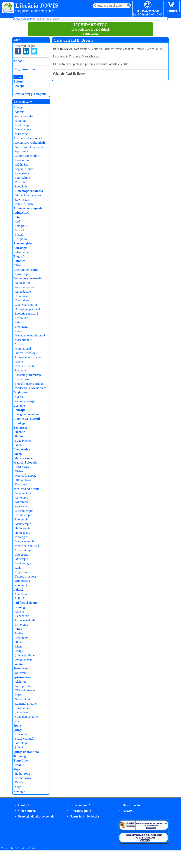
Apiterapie (21, 497)
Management (23, 129)
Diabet (19, 471)
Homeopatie (22, 532)
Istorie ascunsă (23, 458)
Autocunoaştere (24, 287)
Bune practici (23, 440)
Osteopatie (21, 554)
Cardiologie (22, 467)
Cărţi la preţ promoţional (30, 94)
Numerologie (23, 699)
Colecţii (18, 86)
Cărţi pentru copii (25, 269)
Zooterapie (21, 585)
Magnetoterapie (24, 541)
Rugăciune (21, 572)
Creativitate (22, 300)
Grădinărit (21, 164)
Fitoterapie (21, 519)
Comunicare (22, 296)
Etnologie (19, 423)
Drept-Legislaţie (24, 401)
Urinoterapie (23, 580)
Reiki (18, 567)
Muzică (19, 230)
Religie (18, 629)
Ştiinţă (17, 730)
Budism (20, 633)
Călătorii (19, 265)
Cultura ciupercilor (27, 155)
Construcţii (21, 274)
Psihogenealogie (25, 620)
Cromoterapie (23, 515)
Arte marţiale (22, 243)
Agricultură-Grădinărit (29, 142)
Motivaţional (23, 348)
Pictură (19, 234)
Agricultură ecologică (27, 138)
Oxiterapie (21, 559)
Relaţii (19, 362)
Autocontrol (22, 283)
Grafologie (21, 743)
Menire (19, 344)
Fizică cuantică (24, 738)
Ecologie (19, 405)
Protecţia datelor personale (36, 816)
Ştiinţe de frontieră (26, 752)
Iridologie (21, 537)
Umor (17, 765)
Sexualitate (20, 668)
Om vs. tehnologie (26, 353)
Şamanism (21, 712)
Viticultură (21, 182)
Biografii (19, 256)
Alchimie (20, 681)
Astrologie (20, 248)
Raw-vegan (22, 199)
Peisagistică (22, 173)
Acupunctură (23, 493)
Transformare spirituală (29, 383)
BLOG (17, 61)
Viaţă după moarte (26, 716)
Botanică (19, 261)
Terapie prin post (25, 576)
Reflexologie (23, 563)
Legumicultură (24, 169)
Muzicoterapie (24, 550)
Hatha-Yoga (22, 773)
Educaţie (19, 410)
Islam (18, 646)
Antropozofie (23, 686)
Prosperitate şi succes (28, 357)
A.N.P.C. (128, 811)
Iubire (18, 331)
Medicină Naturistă (26, 489)
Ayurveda (21, 506)
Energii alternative (26, 414)
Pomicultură (22, 177)
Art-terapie (22, 502)
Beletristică (21, 252)
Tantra (19, 782)
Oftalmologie (23, 480)
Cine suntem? (27, 811)
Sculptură (21, 239)
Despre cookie (132, 805)
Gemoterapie (23, 524)
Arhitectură (21, 212)
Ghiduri (18, 436)
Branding (20, 120)
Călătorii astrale (25, 690)
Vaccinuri (21, 484)
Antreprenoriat (24, 116)
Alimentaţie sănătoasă (28, 191)
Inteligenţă (21, 326)
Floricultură (22, 160)
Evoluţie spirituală (26, 313)
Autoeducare (23, 291)
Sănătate (19, 664)
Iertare (19, 322)
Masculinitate (23, 340)
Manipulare (22, 594)
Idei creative (21, 449)
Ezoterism (20, 427)
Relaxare (20, 370)
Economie (21, 734)
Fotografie (21, 226)
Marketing (21, 134)
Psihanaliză (22, 616)
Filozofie (19, 432)
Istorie (17, 453)
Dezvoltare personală (27, 278)
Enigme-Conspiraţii (26, 418)
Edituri (18, 81)
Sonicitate (20, 673)
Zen (17, 721)
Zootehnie (21, 186)
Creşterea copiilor (26, 304)
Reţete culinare (24, 204)
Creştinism (21, 638)
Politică (18, 589)
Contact (23, 805)
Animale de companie (27, 208)
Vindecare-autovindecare (30, 388)
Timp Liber (21, 760)
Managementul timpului (30, 335)
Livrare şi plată (80, 811)
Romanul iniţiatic (26, 703)
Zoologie (19, 791)
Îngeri (18, 694)
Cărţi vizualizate (24, 69)
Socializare (22, 379)
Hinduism (21, 642)
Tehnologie (20, 756)
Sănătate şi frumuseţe (28, 375)
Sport (17, 725)
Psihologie (20, 607)
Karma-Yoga (23, 778)
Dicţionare (20, 392)
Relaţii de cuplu (25, 366)
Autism (19, 611)
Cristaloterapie (24, 511)
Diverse (18, 397)
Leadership (22, 125)
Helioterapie (22, 528)
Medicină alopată (25, 462)
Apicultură (21, 151)
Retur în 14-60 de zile (84, 816)
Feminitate (21, 318)
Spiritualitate (22, 677)
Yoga (16, 769)
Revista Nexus (22, 660)
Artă (16, 217)
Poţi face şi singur (25, 602)
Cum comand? (80, 805)
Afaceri (18, 107)
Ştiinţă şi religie (25, 655)
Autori (17, 77)
